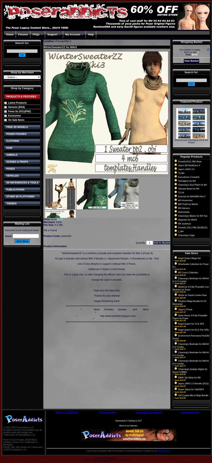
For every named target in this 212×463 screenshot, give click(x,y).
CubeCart (110, 458)
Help (91, 34)
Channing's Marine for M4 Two (193, 216)
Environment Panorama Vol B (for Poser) (191, 141)
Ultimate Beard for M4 (188, 188)
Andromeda (183, 212)
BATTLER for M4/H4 (188, 204)
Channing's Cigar (186, 235)
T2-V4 (181, 192)
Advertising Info (190, 412)
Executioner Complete (189, 177)
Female (60, 41)
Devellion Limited (99, 460)
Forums (23, 34)
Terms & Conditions (66, 412)
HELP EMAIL (163, 451)
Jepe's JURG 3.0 (186, 169)
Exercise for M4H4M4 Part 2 (191, 196)
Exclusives (14, 115)
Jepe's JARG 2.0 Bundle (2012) (193, 383)
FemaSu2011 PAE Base (190, 161)
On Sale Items (16, 120)
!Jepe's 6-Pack (185, 309)
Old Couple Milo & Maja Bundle (193, 395)
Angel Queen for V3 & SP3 (191, 324)
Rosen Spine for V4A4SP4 (191, 389)
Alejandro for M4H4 (187, 220)
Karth (59, 222)
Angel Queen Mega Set (189, 258)
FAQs (38, 34)
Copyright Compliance (149, 412)
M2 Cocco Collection (188, 272)
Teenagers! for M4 (187, 181)
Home (9, 34)
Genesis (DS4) (16, 107)
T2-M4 (181, 173)
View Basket (191, 60)
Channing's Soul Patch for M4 (192, 185)
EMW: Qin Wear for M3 (189, 377)
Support (54, 34)
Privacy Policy (108, 412)
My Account (74, 34)
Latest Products (17, 102)
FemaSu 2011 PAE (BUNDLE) (193, 227)
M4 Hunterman (185, 200)
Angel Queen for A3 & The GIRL (193, 329)
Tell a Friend (50, 230)
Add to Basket (162, 242)
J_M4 (180, 231)
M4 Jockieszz (184, 223)
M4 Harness (184, 208)
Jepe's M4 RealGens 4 (189, 165)
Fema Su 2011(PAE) (19, 111)
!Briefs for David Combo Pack (192, 295)
